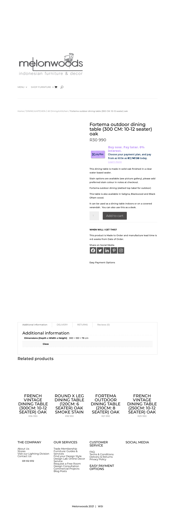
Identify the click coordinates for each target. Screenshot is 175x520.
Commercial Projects (66, 468)
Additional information (34, 324)
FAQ (92, 451)
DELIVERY (62, 324)
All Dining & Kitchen (58, 111)
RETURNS (82, 324)
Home (21, 111)
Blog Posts (60, 471)
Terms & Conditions (102, 454)
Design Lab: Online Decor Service (69, 460)
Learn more (115, 162)
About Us (23, 448)
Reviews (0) (103, 324)
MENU (21, 87)
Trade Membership (65, 448)
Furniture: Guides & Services (66, 452)
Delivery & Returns (101, 456)
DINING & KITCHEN (36, 111)
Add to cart (114, 216)
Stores (21, 451)
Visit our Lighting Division (33, 453)
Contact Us (24, 456)
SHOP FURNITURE (41, 87)
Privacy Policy (98, 459)
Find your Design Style (68, 456)
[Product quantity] (94, 215)
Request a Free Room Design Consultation (67, 465)
